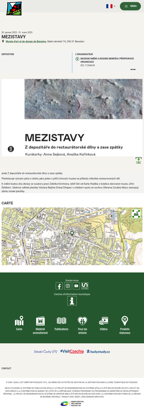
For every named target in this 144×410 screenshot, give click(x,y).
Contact (6, 368)
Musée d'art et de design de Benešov (26, 41)
